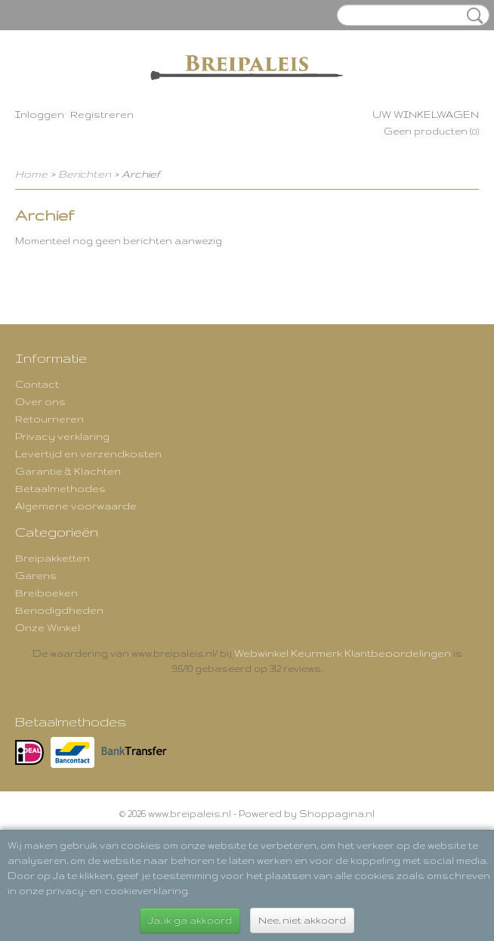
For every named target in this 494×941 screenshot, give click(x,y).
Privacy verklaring (62, 436)
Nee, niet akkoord (302, 920)
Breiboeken (46, 592)
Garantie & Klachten (68, 471)
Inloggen (39, 114)
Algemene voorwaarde (76, 505)
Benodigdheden (59, 610)
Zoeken (472, 16)
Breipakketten (52, 558)
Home (31, 174)
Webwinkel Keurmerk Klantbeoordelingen (342, 653)
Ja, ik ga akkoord (190, 920)
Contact (37, 384)
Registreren (102, 114)
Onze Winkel (47, 627)
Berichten (84, 174)
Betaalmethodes (60, 488)
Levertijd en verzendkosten (88, 453)
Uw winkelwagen (425, 114)
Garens (36, 575)
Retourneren (49, 418)
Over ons (40, 401)
